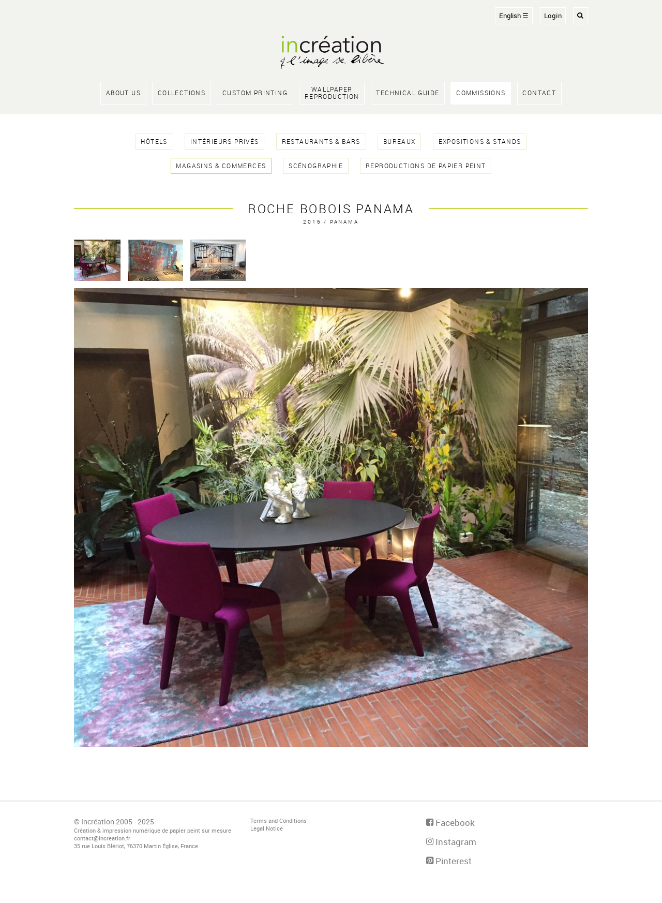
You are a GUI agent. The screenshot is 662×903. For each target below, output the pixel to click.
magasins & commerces (221, 166)
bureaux (399, 141)
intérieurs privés (224, 141)
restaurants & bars (321, 141)
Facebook (450, 822)
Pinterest (449, 861)
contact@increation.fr (102, 838)
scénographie (316, 166)
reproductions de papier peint (426, 166)
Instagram (451, 842)
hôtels (154, 141)
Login (553, 15)
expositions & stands (480, 141)
